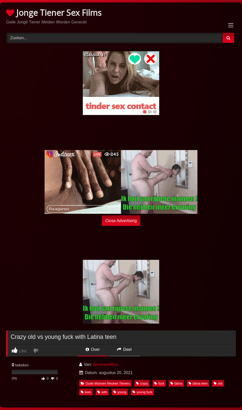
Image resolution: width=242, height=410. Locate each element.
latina (176, 383)
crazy (142, 383)
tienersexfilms (105, 364)
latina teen (198, 383)
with (102, 392)
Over (93, 349)
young (119, 392)
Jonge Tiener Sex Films (53, 12)
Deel (124, 349)
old (218, 383)
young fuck (142, 392)
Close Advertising (121, 221)
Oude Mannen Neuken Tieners (105, 383)
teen (86, 392)
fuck (159, 383)
